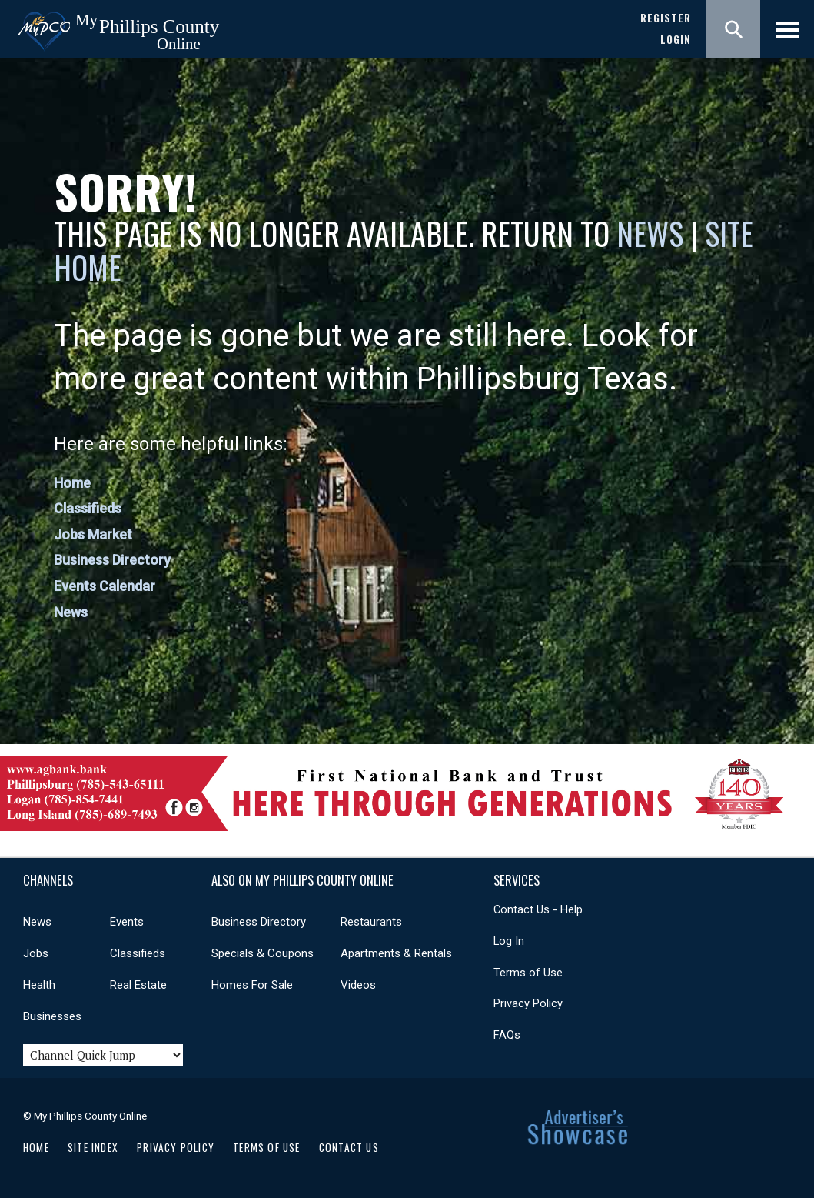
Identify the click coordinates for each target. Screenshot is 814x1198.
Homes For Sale (252, 985)
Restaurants (371, 922)
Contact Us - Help (538, 909)
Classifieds (87, 508)
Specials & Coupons (262, 953)
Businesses (52, 1016)
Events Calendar (104, 586)
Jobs (35, 953)
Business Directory (112, 560)
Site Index (93, 1147)
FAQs (506, 1035)
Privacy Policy (528, 1003)
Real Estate (138, 985)
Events (127, 922)
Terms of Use (528, 972)
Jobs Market (93, 534)
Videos (358, 985)
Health (39, 985)
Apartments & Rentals (396, 953)
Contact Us (349, 1147)
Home (72, 483)
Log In (508, 941)
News (653, 233)
